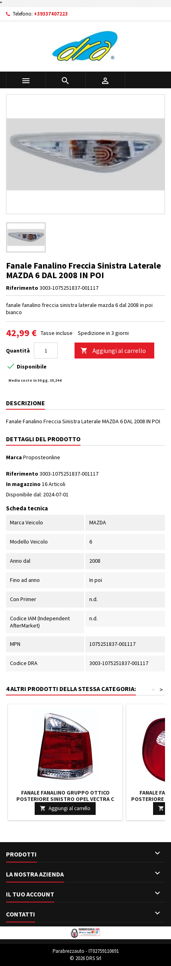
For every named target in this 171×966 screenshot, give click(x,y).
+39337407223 (51, 13)
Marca (14, 457)
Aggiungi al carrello (113, 351)
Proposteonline (41, 457)
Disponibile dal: (24, 494)
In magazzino (23, 484)
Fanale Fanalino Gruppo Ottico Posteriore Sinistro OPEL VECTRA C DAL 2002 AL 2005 (65, 799)
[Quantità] (46, 351)
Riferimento (22, 287)
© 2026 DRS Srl (85, 958)
